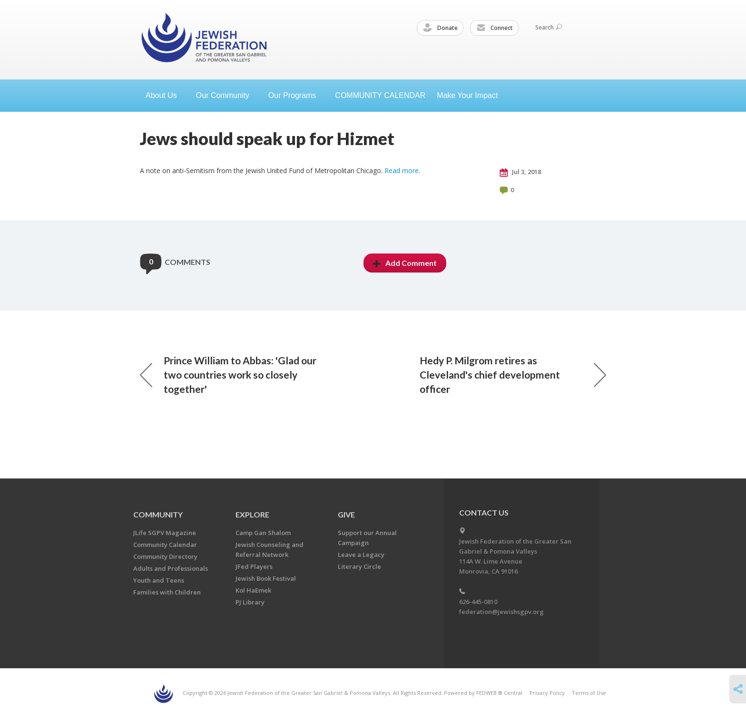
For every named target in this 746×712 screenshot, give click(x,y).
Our (296, 95)
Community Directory (165, 556)
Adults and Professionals (170, 568)
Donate (440, 28)
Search (548, 27)
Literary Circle (359, 566)
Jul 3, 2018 (520, 172)
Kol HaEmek (253, 590)
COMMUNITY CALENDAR (380, 95)
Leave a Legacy (361, 554)
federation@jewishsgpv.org (501, 611)
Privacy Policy (547, 692)
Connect (495, 28)
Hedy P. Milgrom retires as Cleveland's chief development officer (513, 374)
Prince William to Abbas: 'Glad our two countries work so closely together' (228, 374)
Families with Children (167, 592)
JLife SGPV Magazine (164, 532)
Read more (401, 170)
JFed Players (254, 566)
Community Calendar (165, 544)
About (165, 95)
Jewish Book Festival (266, 578)
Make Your (471, 95)
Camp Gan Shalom (263, 532)
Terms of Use (589, 692)
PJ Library (250, 602)
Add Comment (405, 262)
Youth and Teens (158, 580)
